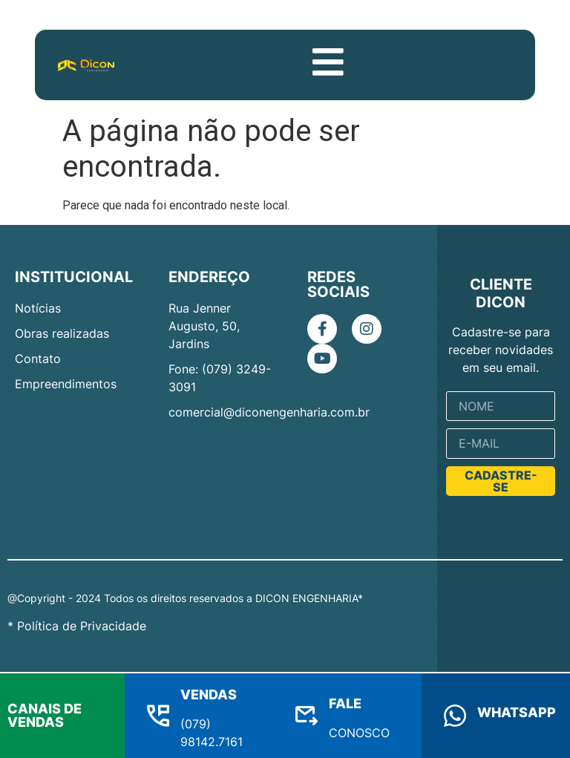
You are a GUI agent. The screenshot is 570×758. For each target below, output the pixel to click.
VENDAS (208, 694)
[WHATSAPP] (455, 716)
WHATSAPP (516, 712)
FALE (345, 703)
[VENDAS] (158, 716)
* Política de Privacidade (76, 627)
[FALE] (306, 716)
